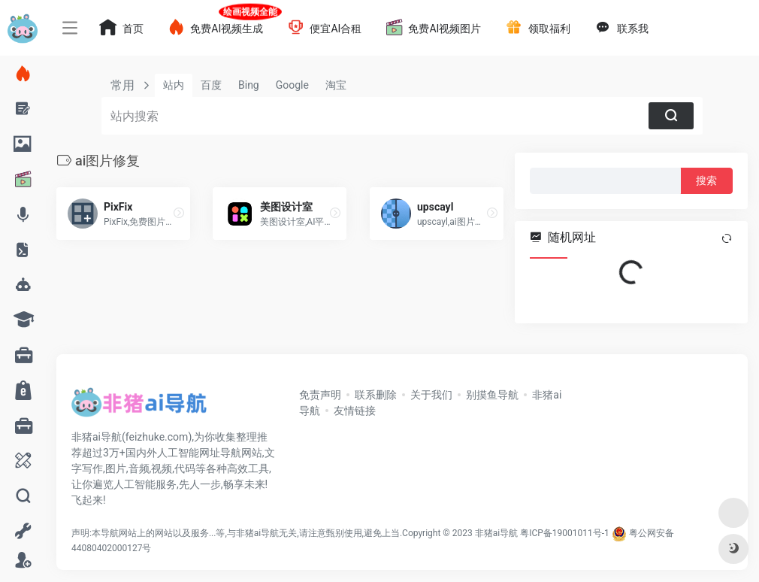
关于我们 (431, 395)
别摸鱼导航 (492, 395)
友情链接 (355, 411)
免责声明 (320, 395)
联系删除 (376, 395)
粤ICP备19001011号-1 (564, 533)
